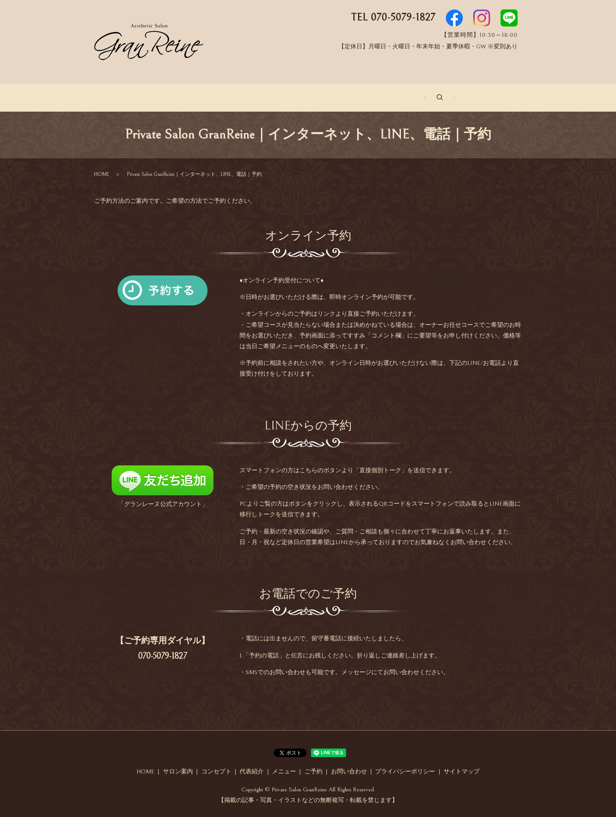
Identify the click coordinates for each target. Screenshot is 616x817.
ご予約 (398, 98)
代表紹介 (293, 98)
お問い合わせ (455, 98)
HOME (101, 173)
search (503, 97)
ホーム (122, 98)
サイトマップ (462, 770)
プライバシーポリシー (405, 770)
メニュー (347, 98)
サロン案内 (176, 98)
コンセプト (236, 98)
